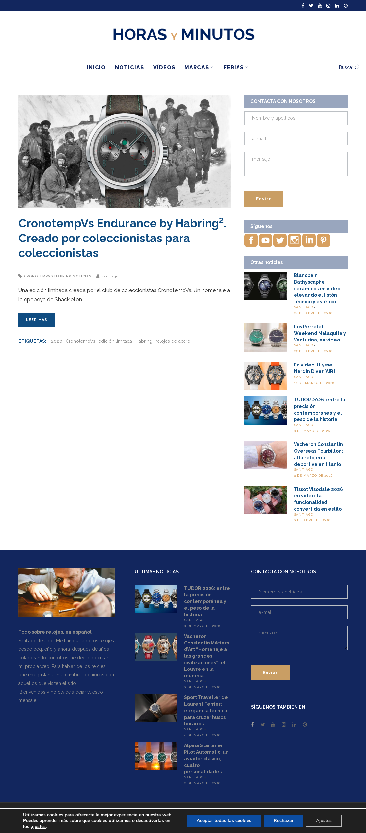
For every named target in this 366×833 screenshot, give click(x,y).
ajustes (38, 827)
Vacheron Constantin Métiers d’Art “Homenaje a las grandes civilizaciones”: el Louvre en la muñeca (206, 656)
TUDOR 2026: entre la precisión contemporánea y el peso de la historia (207, 601)
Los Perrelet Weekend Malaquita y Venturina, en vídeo (320, 333)
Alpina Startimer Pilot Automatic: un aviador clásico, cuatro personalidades (206, 758)
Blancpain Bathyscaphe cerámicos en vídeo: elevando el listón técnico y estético (318, 288)
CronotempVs (38, 276)
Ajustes (324, 821)
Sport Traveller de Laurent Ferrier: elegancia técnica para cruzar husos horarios (206, 710)
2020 (56, 341)
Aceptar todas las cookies (224, 821)
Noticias (82, 276)
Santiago (109, 276)
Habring (62, 276)
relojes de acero (172, 341)
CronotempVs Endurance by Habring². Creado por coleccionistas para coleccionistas (122, 238)
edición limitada (115, 341)
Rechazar (284, 821)
